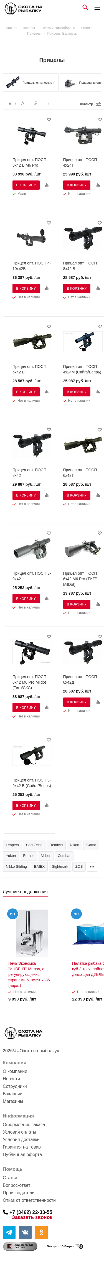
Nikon (74, 845)
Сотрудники (15, 1086)
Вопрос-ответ (16, 1185)
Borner (28, 856)
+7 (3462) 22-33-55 (30, 1212)
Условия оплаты (19, 1132)
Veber (45, 856)
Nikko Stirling (16, 866)
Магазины (13, 1101)
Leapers (12, 845)
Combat (64, 856)
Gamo (91, 845)
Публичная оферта (22, 1154)
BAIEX (39, 866)
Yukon (11, 856)
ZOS (79, 866)
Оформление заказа (24, 1124)
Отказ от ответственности (29, 1200)
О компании (15, 1071)
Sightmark (60, 866)
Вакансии (12, 1093)
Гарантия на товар (22, 1147)
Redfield (56, 845)
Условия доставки (21, 1139)
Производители (19, 1192)
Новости (11, 1078)
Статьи (10, 1177)
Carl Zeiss (34, 845)
